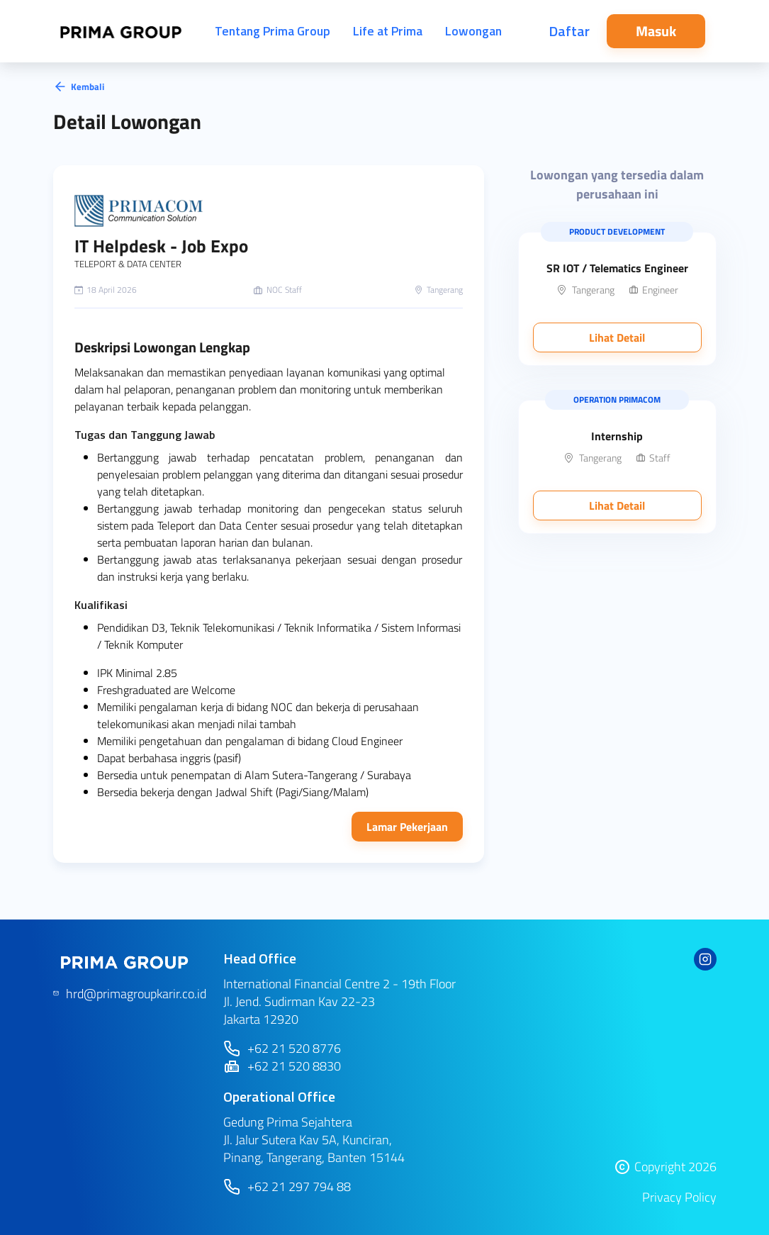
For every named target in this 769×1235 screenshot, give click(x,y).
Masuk (656, 31)
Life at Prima (387, 30)
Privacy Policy (679, 1197)
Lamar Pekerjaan (407, 826)
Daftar (569, 31)
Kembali (78, 86)
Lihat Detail (617, 337)
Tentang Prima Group (272, 30)
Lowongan (473, 30)
